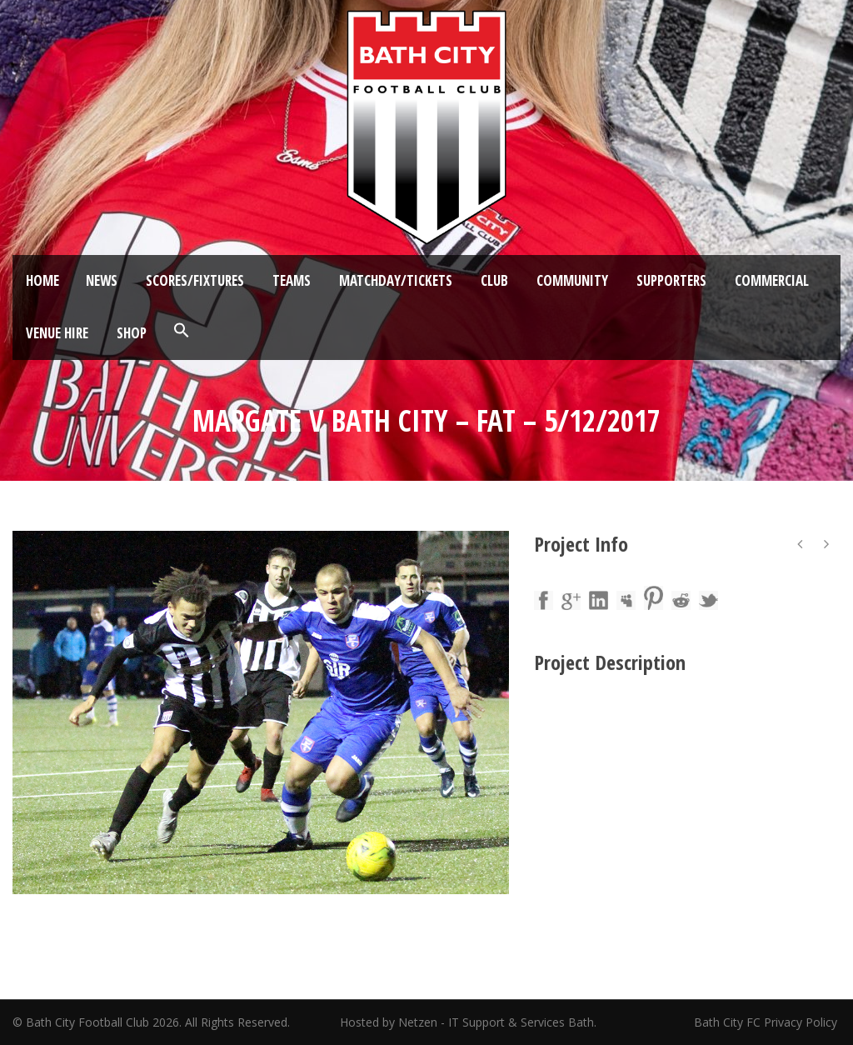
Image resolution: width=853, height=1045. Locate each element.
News (101, 280)
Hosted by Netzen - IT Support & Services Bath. (468, 1022)
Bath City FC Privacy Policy (767, 1022)
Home (42, 280)
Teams (291, 280)
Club (494, 280)
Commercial (772, 280)
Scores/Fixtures (195, 280)
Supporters (671, 280)
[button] (181, 331)
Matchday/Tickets (395, 280)
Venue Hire (57, 332)
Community (572, 280)
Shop (132, 332)
